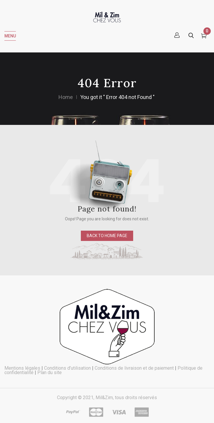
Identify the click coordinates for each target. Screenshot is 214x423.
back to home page (107, 235)
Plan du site (49, 372)
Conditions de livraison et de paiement (134, 368)
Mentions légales (22, 368)
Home (65, 97)
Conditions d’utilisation (67, 368)
